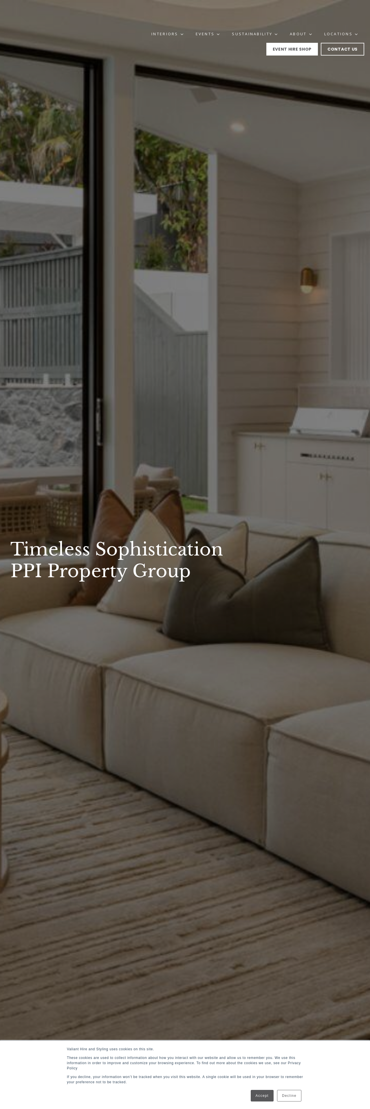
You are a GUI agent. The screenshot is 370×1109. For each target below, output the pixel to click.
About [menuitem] (298, 14)
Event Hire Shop (292, 30)
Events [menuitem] (205, 14)
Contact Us (342, 30)
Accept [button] (262, 1096)
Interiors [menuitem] (165, 14)
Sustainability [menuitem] (252, 14)
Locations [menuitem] (338, 14)
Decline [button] (289, 1096)
